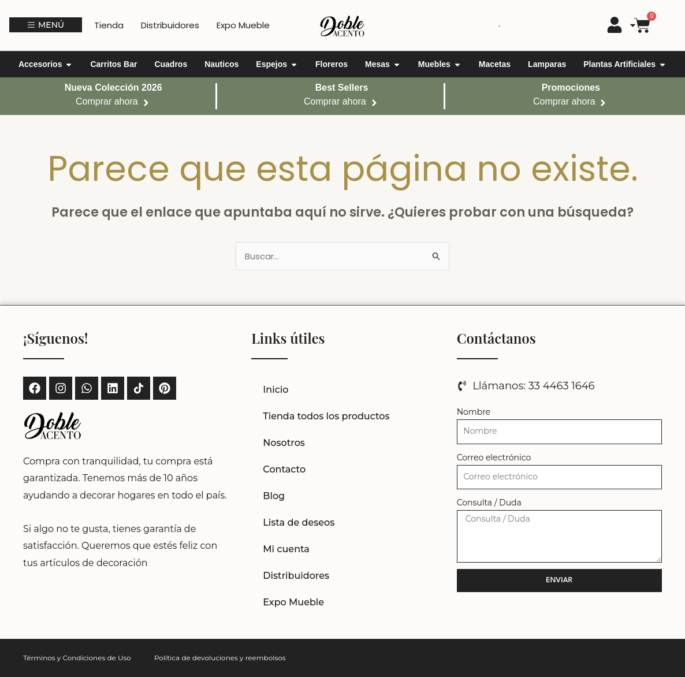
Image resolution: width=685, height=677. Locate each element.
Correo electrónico (494, 457)
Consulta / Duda (489, 502)
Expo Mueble (293, 602)
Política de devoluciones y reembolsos (220, 657)
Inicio (275, 389)
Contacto (284, 469)
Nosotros (284, 442)
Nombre (473, 412)
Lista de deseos (298, 522)
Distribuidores (296, 575)
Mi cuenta (286, 549)
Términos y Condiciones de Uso (77, 657)
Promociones (571, 87)
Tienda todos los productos (326, 416)
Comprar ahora (107, 101)
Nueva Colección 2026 (113, 87)
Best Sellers (341, 87)
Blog (274, 495)
